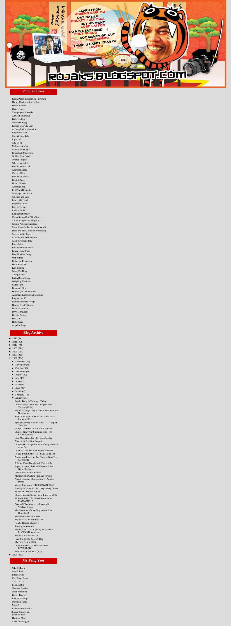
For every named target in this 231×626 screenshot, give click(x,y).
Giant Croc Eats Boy (22, 240)
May (17, 384)
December (20, 361)
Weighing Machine (21, 281)
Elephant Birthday (21, 213)
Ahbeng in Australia (24, 526)
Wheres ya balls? (20, 163)
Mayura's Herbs (20, 601)
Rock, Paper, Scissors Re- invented (29, 98)
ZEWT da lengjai (20, 621)
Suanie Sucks (18, 614)
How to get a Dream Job (24, 291)
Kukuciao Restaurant (22, 261)
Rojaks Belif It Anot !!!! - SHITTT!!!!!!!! (35, 453)
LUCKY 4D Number (22, 190)
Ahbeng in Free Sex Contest (28, 441)
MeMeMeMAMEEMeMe (27, 516)
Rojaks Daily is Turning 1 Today (30, 401)
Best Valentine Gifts (22, 166)
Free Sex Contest (20, 176)
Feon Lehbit (18, 584)
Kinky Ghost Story (21, 250)
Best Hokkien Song (21, 254)
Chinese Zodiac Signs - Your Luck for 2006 (36, 494)
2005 (15, 554)
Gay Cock (17, 142)
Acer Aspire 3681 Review (24, 237)
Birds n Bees (18, 108)
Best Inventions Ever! (22, 247)
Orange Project (19, 159)
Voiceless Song (19, 122)
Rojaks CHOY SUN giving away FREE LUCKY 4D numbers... (34, 530)
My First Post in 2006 (25, 542)
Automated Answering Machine (27, 294)
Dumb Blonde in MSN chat (28, 472)
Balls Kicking (18, 119)
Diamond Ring (19, 288)
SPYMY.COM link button (27, 491)
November (20, 364)
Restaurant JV (19, 210)
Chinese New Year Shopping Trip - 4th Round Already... (33, 433)
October (19, 368)
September (20, 371)
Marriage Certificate (22, 193)
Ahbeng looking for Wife (24, 129)
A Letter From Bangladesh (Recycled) (33, 463)
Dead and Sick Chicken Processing (29, 230)
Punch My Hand (20, 200)
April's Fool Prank (21, 115)
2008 (15, 351)
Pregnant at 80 (19, 298)
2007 (15, 354)
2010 (15, 344)
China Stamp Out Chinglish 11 (27, 220)
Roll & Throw (19, 207)
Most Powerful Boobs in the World (29, 227)
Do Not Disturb (19, 315)
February (20, 394)
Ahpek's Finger (19, 325)
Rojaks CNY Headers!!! (26, 535)
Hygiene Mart (19, 618)
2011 (15, 341)
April (18, 387)
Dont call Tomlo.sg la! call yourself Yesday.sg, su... (32, 505)
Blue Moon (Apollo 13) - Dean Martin (33, 437)
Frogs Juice (17, 244)
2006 (15, 358)
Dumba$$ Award (20, 308)
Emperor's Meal (20, 132)
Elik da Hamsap (20, 598)
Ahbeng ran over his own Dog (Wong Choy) (36, 488)
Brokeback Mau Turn (22, 152)
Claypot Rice (18, 173)
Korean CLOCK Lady (23, 125)
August (19, 374)
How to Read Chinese (22, 305)
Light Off (16, 139)
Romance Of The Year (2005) (29, 551)
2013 (15, 338)
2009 (15, 348)
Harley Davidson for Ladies (25, 102)
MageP (15, 605)
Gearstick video (19, 169)
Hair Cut (16, 318)
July (17, 378)
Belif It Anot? (18, 179)
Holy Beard (17, 321)
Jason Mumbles (19, 591)
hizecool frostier (20, 588)
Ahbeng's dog (18, 186)
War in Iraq (17, 257)
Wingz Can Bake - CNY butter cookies (33, 428)
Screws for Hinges (21, 149)
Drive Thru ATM (20, 311)
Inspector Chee (19, 203)
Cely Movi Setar (20, 578)
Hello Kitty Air (19, 264)
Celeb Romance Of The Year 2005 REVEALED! (31, 546)
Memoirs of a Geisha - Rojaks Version (33, 475)
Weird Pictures (19, 105)
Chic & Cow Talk (20, 136)
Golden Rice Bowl (21, 156)
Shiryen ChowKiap (20, 611)
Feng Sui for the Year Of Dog (29, 538)
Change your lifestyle (22, 112)
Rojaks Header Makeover (27, 522)
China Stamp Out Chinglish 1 (26, 217)
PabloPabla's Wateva (22, 608)
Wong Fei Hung (20, 271)
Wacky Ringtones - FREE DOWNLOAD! (35, 485)
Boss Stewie (18, 574)
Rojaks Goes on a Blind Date (29, 519)
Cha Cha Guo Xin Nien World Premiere (34, 450)
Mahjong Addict (20, 146)
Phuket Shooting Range (23, 301)
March (18, 391)
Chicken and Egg (20, 196)
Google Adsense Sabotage (24, 223)
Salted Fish (17, 284)
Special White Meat (21, 234)
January (19, 397)
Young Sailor (18, 274)
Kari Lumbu (18, 267)
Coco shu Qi (18, 581)
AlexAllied (17, 571)
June (17, 381)
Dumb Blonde (19, 183)
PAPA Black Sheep (21, 277)
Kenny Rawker (19, 595)
